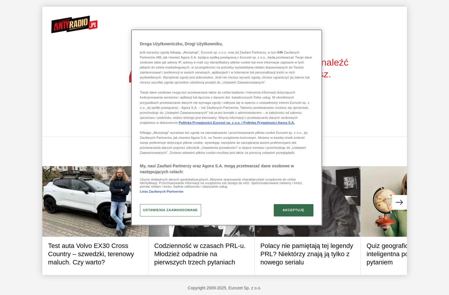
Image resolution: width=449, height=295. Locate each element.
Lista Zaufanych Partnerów (161, 191)
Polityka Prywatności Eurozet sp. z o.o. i (211, 122)
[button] (399, 202)
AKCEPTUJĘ (293, 210)
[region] (226, 127)
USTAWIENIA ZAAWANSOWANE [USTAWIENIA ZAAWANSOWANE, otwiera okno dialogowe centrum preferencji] (170, 210)
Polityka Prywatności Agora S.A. (269, 122)
